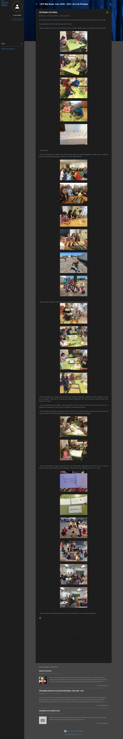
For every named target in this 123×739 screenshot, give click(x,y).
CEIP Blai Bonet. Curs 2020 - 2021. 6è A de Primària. (64, 4)
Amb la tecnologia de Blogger (73, 731)
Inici (2, 1)
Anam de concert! (45, 671)
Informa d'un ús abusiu (8, 49)
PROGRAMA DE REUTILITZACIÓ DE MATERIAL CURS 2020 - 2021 (61, 691)
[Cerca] (111, 4)
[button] (107, 12)
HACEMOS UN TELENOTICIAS (49, 711)
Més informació (102, 685)
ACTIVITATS (5, 2)
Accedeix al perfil (17, 19)
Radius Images (80, 734)
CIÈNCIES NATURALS (4, 5)
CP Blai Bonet (17, 15)
